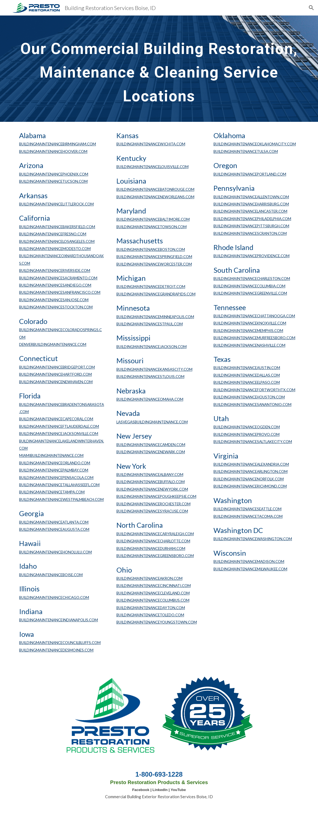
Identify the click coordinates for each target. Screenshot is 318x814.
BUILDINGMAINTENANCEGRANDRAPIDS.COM (156, 294)
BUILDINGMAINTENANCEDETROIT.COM (150, 286)
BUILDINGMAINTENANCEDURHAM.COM (150, 548)
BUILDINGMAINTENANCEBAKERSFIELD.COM (57, 227)
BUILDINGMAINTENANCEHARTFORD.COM (55, 374)
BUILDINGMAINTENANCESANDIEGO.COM (55, 285)
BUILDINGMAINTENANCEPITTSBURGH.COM (251, 226)
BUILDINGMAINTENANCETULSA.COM (245, 151)
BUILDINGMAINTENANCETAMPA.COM (52, 492)
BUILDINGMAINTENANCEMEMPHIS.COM (248, 330)
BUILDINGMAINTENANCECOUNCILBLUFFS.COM (60, 642)
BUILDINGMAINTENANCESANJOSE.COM (53, 300)
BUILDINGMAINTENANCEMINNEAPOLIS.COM (155, 317)
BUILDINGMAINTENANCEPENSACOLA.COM (56, 477)
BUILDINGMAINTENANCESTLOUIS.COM (150, 376)
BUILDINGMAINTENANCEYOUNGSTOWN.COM (156, 622)
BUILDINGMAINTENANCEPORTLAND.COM (249, 174)
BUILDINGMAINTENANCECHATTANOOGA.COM (254, 316)
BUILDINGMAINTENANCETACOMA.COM (248, 516)
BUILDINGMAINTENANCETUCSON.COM (53, 181)
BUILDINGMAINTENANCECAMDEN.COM (150, 444)
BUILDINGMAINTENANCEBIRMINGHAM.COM (57, 144)
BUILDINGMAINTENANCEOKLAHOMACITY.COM (254, 144)
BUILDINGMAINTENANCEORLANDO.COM (54, 463)
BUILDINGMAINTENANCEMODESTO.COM (55, 248)
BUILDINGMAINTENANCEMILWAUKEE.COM (250, 569)
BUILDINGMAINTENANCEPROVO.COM (246, 434)
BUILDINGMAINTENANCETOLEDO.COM (150, 615)
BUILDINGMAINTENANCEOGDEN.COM (246, 427)
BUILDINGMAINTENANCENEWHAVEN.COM (56, 382)
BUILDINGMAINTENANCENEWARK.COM (150, 452)
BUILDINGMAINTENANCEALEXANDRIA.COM (251, 464)
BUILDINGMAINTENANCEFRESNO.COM (52, 234)
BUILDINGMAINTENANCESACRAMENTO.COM (58, 278)
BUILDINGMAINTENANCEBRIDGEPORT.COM (57, 367)
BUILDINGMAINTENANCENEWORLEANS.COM (155, 197)
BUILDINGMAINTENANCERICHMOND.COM (250, 486)
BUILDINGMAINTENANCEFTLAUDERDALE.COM (59, 426)
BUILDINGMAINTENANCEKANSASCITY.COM (154, 369)
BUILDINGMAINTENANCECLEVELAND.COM (153, 593)
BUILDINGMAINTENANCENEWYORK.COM (152, 489)
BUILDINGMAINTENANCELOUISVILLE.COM (152, 166)
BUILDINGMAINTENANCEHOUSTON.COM (249, 397)
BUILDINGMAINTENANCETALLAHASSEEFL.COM (59, 485)
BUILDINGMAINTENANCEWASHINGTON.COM (252, 539)
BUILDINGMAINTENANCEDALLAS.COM (246, 375)
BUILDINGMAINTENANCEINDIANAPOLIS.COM (58, 620)
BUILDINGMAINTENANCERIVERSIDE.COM (54, 270)
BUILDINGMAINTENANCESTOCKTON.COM (56, 307)
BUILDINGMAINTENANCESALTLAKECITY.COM (252, 441)
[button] (311, 7)
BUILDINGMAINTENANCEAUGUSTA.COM (54, 529)
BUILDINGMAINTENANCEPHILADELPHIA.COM (252, 219)
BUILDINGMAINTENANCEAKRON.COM (149, 578)
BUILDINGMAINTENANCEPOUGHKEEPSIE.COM (156, 496)
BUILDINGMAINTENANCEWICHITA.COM (150, 144)
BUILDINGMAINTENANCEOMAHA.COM (149, 399)
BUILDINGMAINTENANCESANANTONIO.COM (252, 404)
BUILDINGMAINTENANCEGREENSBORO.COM (155, 555)
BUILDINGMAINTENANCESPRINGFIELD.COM (154, 256)
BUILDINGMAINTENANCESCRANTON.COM (250, 233)
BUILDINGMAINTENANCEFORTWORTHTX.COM (254, 390)
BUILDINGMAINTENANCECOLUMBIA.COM (249, 286)
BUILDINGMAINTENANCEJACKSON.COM (151, 346)
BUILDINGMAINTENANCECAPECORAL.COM (56, 419)
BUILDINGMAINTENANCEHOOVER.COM (53, 151)
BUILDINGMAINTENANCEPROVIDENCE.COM (251, 256)
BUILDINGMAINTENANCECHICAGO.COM (54, 597)
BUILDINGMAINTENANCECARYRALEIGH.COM (155, 534)
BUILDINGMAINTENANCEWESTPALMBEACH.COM (61, 499)
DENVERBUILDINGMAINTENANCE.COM (52, 344)
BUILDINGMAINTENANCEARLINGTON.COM (250, 471)
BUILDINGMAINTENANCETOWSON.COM (151, 227)
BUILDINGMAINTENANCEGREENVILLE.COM (250, 293)
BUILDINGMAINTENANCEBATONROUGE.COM (155, 189)
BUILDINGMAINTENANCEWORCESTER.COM (154, 264)
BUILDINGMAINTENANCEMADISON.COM (248, 561)
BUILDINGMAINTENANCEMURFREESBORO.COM (254, 338)
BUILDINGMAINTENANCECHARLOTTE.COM (153, 541)
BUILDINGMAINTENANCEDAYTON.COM (150, 608)
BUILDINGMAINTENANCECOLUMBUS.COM (152, 600)
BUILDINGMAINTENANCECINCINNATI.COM (153, 585)
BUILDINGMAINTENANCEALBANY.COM (149, 474)
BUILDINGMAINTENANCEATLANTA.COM (53, 522)
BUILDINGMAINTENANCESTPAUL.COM (149, 324)
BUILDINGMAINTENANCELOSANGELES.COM (57, 241)
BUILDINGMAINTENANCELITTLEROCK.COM (56, 204)
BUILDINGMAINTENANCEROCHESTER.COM (153, 504)
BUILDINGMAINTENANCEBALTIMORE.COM (153, 219)
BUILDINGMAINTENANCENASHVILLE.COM (249, 345)
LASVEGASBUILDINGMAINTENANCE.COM (152, 422)
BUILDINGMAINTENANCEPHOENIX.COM (53, 174)
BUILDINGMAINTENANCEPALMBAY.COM (53, 470)
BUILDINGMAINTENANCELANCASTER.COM (250, 211)
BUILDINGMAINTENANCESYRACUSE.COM (152, 511)
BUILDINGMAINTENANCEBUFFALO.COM (150, 482)
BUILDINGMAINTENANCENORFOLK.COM (248, 479)
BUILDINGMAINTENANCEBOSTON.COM (150, 249)
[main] (159, 68)
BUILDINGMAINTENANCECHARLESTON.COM (251, 278)
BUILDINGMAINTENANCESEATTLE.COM (247, 509)
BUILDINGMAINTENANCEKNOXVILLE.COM (249, 323)
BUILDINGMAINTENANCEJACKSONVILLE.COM (58, 433)
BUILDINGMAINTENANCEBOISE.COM (51, 575)
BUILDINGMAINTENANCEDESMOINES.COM (56, 650)
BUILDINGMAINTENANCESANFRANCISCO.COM (59, 292)
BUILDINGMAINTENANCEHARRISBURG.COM (251, 204)
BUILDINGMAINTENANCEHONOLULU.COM (55, 552)
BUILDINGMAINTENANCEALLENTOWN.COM (251, 197)
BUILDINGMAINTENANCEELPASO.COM (246, 382)
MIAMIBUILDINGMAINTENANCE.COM (51, 455)
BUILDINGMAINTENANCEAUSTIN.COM (246, 367)
